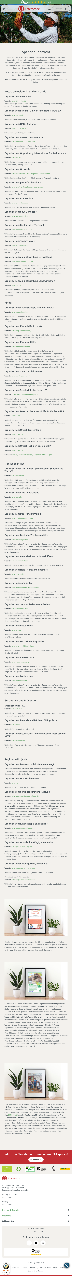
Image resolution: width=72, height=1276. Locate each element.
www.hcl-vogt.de (18, 783)
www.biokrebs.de (18, 741)
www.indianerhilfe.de (20, 561)
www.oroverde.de (18, 173)
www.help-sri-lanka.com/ (21, 330)
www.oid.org (16, 157)
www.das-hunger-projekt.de (22, 518)
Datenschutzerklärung (29, 1267)
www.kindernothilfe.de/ (21, 346)
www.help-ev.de (18, 574)
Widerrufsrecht (59, 1267)
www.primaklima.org (20, 203)
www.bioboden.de (19, 101)
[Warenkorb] (49, 9)
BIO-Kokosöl (13, 1115)
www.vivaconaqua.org (20, 662)
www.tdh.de (15, 416)
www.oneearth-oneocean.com (23, 142)
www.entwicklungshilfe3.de (22, 261)
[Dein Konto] (61, 9)
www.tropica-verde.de (20, 245)
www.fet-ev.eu (17, 709)
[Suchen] (8, 9)
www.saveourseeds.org (21, 216)
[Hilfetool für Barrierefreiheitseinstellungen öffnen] (66, 1265)
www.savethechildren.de (21, 376)
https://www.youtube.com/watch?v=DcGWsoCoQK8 (32, 455)
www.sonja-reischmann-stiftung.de (25, 796)
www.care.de (17, 497)
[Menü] (4, 9)
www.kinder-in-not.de (20, 312)
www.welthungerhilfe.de (21, 539)
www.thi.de (16, 725)
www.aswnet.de (18, 476)
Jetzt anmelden (36, 1159)
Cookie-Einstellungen (36, 1271)
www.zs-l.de (16, 285)
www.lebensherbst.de (20, 609)
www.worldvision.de (19, 680)
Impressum (15, 1267)
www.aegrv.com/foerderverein (23, 879)
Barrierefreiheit (46, 1267)
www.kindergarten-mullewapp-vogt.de (26, 868)
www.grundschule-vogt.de (22, 847)
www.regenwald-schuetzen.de (38, 173)
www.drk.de (16, 630)
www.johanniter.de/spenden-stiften (25, 587)
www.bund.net (17, 115)
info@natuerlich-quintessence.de (15, 1190)
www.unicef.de (17, 434)
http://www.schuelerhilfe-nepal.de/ (25, 394)
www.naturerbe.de (19, 128)
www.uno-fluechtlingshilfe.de (23, 646)
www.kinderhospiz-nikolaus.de (23, 828)
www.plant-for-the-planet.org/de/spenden (28, 187)
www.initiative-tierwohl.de (22, 229)
